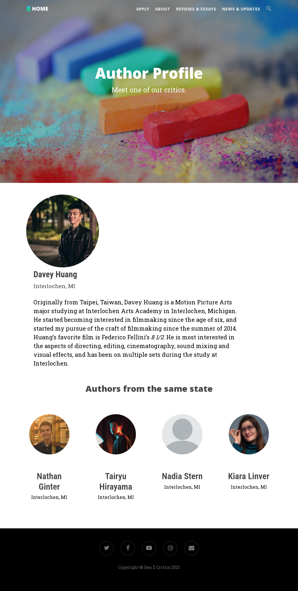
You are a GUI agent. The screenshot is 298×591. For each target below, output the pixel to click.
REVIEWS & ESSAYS (196, 12)
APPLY (142, 12)
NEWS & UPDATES (241, 12)
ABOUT (162, 12)
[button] (267, 12)
